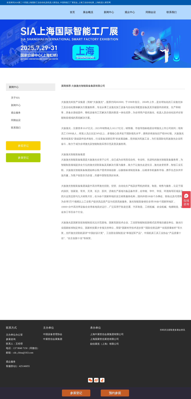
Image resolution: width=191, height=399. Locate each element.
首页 (72, 12)
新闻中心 (109, 12)
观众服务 (16, 112)
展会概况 (88, 12)
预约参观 (115, 393)
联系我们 (172, 12)
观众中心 (130, 12)
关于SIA (15, 97)
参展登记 (76, 393)
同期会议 (151, 12)
